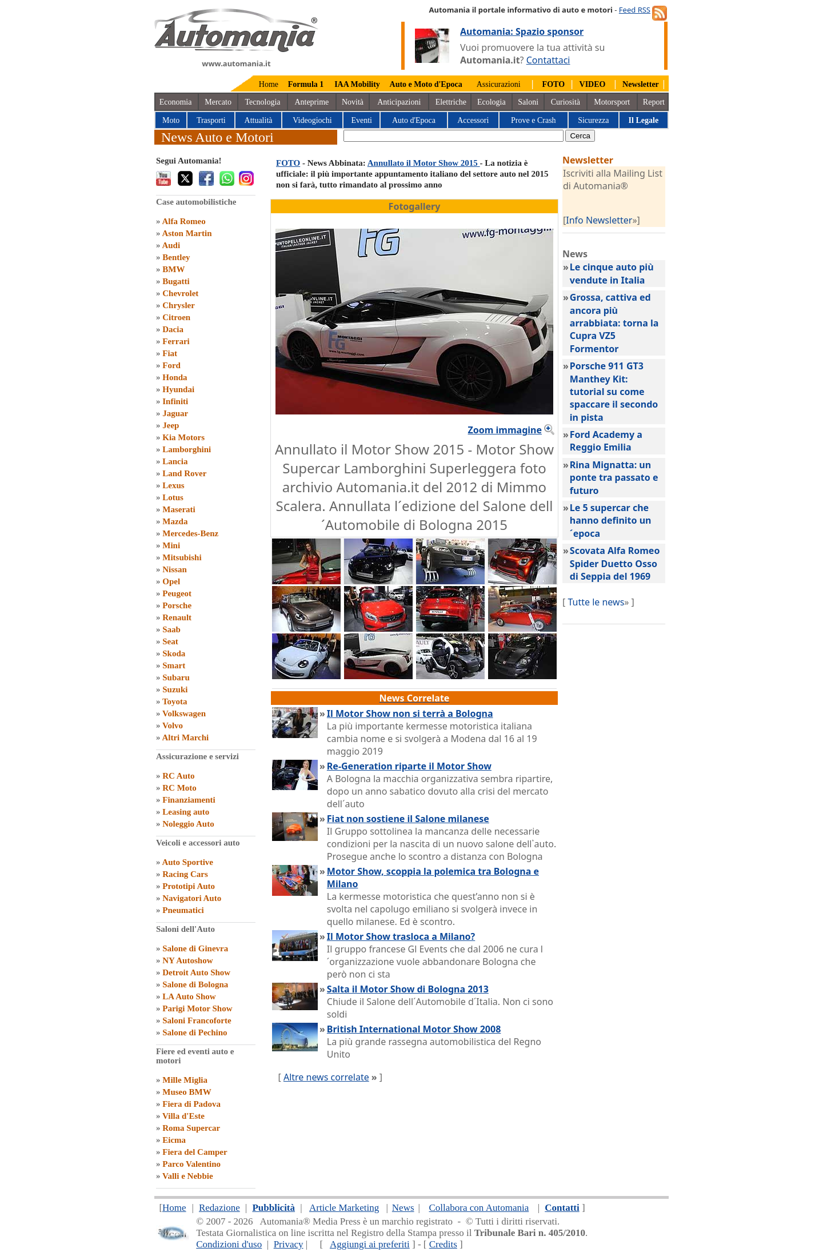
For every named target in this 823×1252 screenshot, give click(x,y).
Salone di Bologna (195, 984)
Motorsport (612, 102)
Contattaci (548, 60)
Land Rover (184, 473)
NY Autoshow (187, 960)
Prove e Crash (533, 120)
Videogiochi (312, 120)
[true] (453, 136)
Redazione (219, 1207)
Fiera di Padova (191, 1104)
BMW (173, 269)
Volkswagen (184, 713)
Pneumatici (183, 910)
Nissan (174, 569)
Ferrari (175, 341)
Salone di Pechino (194, 1032)
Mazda (174, 521)
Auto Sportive (187, 862)
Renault (176, 617)
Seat (170, 641)
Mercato (218, 102)
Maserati (178, 509)
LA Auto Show (188, 996)
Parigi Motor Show (197, 1008)
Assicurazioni (499, 84)
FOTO (288, 163)
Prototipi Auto (188, 886)
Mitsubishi (181, 557)
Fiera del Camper (194, 1152)
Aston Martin (186, 233)
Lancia (174, 461)
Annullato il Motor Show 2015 (423, 163)
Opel (171, 581)
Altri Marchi (185, 737)
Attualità (259, 120)
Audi (171, 245)
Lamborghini (186, 449)
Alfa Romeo (183, 221)
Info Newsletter (599, 220)
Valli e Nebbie (187, 1176)
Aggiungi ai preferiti (370, 1244)
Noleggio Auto (188, 823)
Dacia (172, 329)
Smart (173, 665)
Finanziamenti (188, 799)
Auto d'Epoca (414, 120)
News (403, 1207)
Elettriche (451, 102)
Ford (171, 365)
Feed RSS (634, 10)
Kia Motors (183, 437)
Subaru (176, 677)
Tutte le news (596, 602)
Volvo (172, 725)
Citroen (176, 317)
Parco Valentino (191, 1164)
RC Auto (178, 775)
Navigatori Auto (191, 898)
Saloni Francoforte (196, 1020)
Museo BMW (186, 1092)
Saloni (528, 102)
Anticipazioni (399, 102)
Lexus (173, 485)
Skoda (173, 653)
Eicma (174, 1140)
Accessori (473, 120)
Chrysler (178, 305)
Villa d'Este (183, 1116)
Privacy (288, 1244)
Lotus (172, 497)
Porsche (176, 605)
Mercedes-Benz (190, 533)
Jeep (170, 425)
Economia (175, 102)
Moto (170, 120)
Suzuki (174, 689)
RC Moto (179, 787)
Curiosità (565, 102)
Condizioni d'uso (229, 1244)
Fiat (169, 353)
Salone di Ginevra (195, 948)
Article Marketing (344, 1207)
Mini (171, 545)
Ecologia (491, 102)
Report (654, 102)
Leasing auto (185, 811)
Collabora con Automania (479, 1207)
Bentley (176, 257)
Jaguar (175, 413)
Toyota (174, 701)
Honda (174, 377)
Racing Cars (185, 874)
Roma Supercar (191, 1128)
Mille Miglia (184, 1079)
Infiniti (175, 401)
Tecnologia (263, 102)
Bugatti (176, 281)
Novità (352, 102)
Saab (171, 629)
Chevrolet (180, 293)
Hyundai (178, 389)
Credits (443, 1244)
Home (268, 84)
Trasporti (211, 120)
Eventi (361, 120)
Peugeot (176, 593)
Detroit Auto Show (196, 972)
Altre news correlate (326, 1077)
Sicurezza (593, 120)
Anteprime (311, 102)
